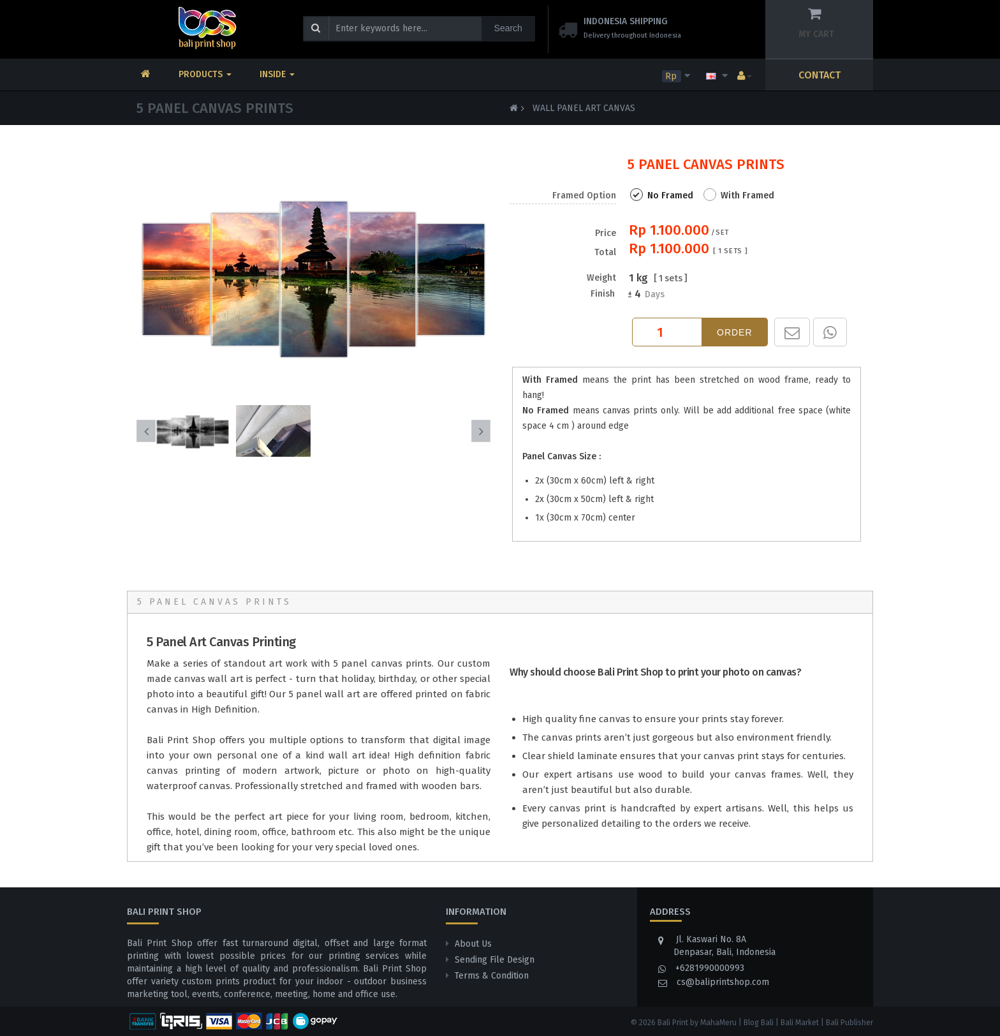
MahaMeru (718, 1022)
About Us (473, 943)
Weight (601, 278)
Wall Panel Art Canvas (584, 108)
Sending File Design (494, 959)
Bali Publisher (849, 1022)
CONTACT (819, 75)
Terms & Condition (492, 975)
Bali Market (800, 1022)
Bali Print (673, 1022)
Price (605, 243)
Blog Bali (759, 1022)
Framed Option (584, 195)
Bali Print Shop (181, 740)
